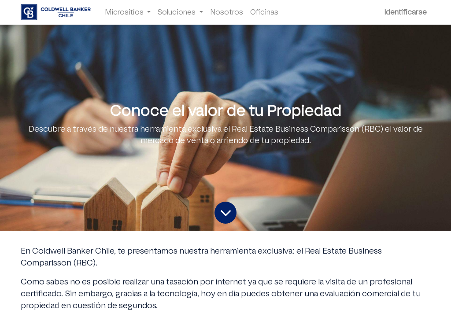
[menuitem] (227, 12)
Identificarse (405, 12)
